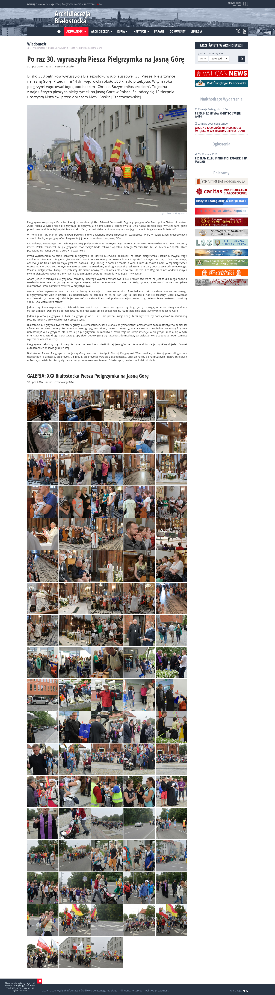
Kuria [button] (122, 31)
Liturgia (196, 31)
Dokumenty (177, 31)
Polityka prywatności (157, 990)
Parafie (159, 31)
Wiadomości (39, 47)
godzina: (202, 53)
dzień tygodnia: (216, 53)
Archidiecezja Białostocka (71, 17)
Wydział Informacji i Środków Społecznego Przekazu (87, 990)
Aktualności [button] (76, 31)
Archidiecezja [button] (101, 31)
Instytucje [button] (141, 31)
